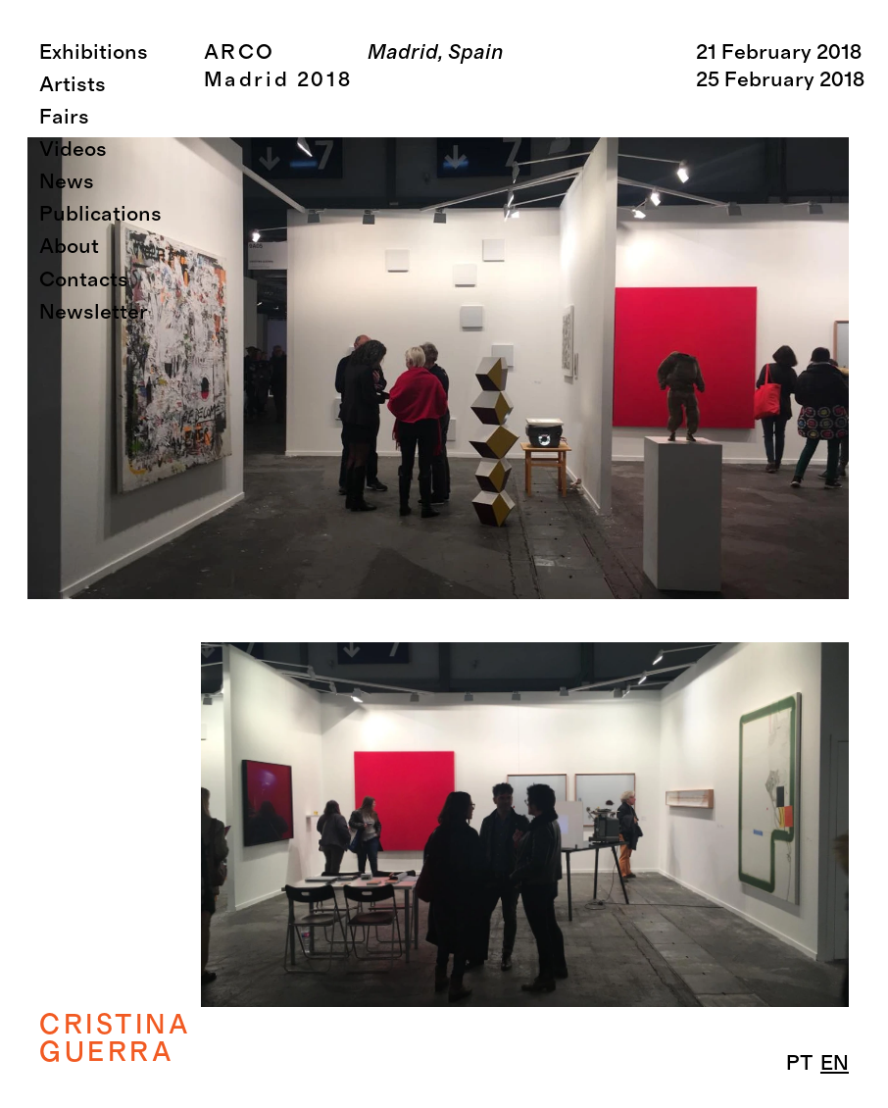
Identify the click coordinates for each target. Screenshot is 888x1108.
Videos (73, 149)
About (69, 246)
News (66, 182)
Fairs (64, 117)
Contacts (83, 280)
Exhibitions (93, 52)
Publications (100, 214)
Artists (72, 85)
